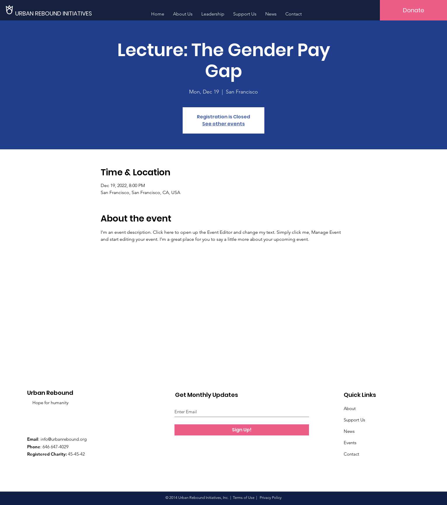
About (350, 408)
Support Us (354, 420)
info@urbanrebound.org (64, 439)
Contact (351, 454)
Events (350, 442)
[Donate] (413, 10)
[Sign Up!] (241, 429)
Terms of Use (243, 497)
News (349, 431)
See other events (223, 123)
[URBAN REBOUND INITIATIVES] (56, 13)
